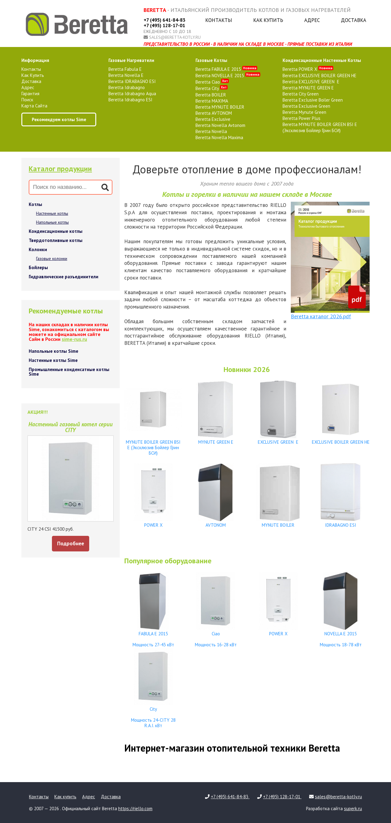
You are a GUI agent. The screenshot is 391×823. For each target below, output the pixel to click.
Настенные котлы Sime (53, 360)
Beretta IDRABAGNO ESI (132, 81)
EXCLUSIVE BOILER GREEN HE (341, 439)
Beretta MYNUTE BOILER (220, 107)
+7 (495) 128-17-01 (164, 25)
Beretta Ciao (212, 82)
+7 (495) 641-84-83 (164, 19)
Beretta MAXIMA (212, 101)
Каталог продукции (60, 168)
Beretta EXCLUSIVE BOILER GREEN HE (319, 75)
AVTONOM (216, 522)
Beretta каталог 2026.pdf (321, 316)
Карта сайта (34, 106)
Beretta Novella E (126, 75)
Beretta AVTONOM (214, 113)
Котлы (35, 204)
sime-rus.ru (74, 339)
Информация (35, 60)
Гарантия (30, 93)
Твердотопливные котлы (55, 240)
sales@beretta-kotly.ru (175, 37)
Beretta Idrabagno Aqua (132, 93)
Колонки (38, 249)
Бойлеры (38, 267)
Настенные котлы (52, 213)
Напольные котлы (52, 222)
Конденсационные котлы (55, 231)
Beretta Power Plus (301, 118)
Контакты (218, 20)
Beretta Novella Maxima (219, 137)
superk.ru (353, 808)
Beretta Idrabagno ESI (130, 100)
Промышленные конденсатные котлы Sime (69, 371)
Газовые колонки (51, 258)
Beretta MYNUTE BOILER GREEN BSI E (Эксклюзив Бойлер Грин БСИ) (320, 127)
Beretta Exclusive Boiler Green (313, 100)
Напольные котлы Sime (53, 351)
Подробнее (70, 543)
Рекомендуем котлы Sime (59, 119)
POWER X (153, 522)
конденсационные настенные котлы (322, 60)
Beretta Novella (211, 131)
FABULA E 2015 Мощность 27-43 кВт (153, 636)
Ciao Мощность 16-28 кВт (216, 636)
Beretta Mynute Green (304, 112)
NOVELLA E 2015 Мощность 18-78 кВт (341, 636)
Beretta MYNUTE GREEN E (308, 88)
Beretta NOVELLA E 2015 (228, 75)
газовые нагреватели (131, 60)
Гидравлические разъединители (63, 276)
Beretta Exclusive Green (306, 106)
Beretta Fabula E (125, 69)
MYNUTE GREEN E (216, 439)
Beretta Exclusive (213, 119)
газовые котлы (211, 60)
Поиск (27, 100)
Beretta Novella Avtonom (220, 125)
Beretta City (212, 88)
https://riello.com (135, 808)
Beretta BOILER (211, 95)
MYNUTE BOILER (278, 522)
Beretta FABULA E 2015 (226, 69)
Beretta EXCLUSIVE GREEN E (311, 82)
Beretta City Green (301, 94)
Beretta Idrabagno (126, 87)
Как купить (268, 20)
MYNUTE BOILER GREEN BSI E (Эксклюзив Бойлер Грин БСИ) (153, 445)
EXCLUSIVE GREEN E (278, 439)
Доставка (353, 20)
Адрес (312, 20)
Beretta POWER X (308, 69)
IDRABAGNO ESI (341, 522)
